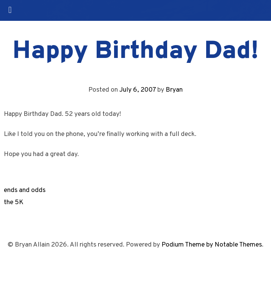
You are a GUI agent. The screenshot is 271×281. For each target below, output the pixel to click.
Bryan (174, 90)
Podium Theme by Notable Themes (211, 244)
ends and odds (24, 190)
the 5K (13, 202)
